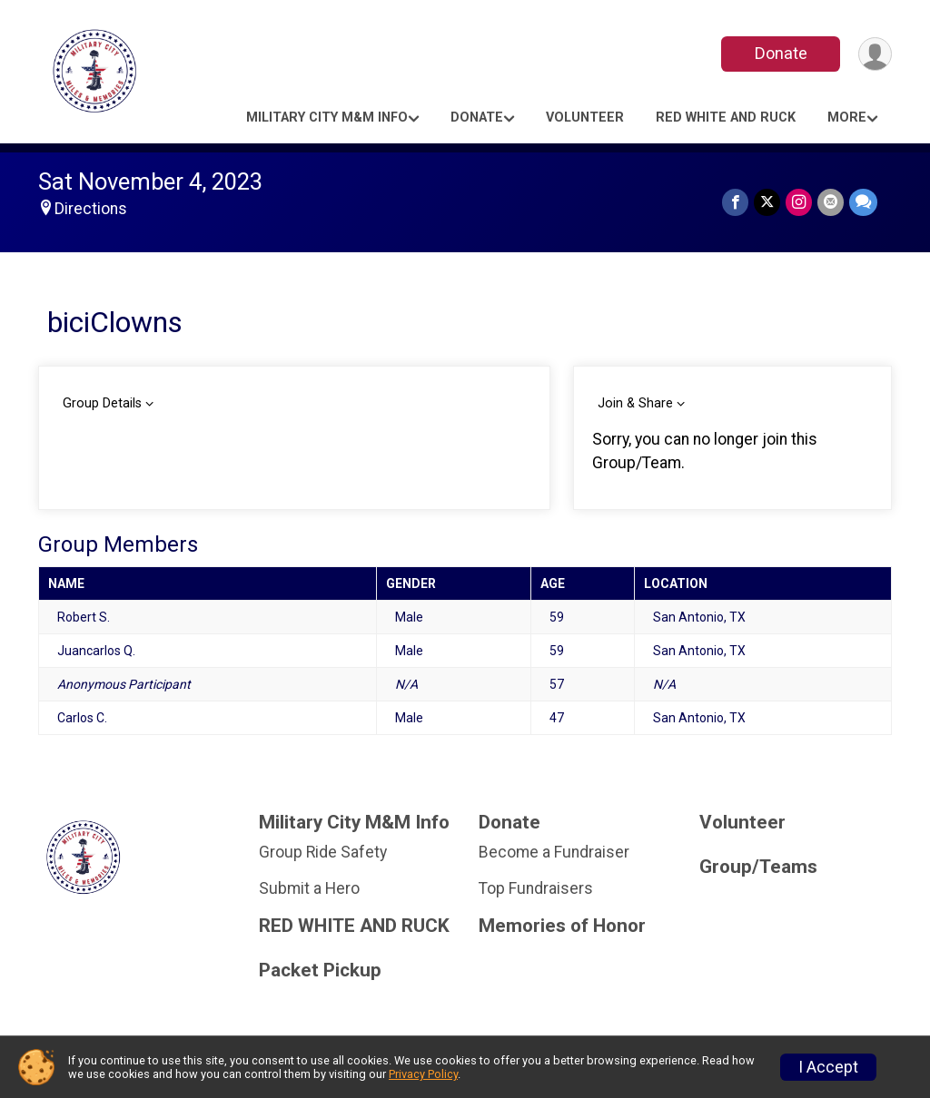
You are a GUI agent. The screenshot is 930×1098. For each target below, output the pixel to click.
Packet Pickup (320, 970)
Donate (781, 53)
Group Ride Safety (323, 852)
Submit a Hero (309, 888)
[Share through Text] (863, 202)
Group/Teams (758, 867)
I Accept (828, 1067)
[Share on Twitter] (767, 202)
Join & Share (635, 403)
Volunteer (585, 117)
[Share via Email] (830, 202)
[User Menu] (875, 54)
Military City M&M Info (327, 117)
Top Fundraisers (536, 888)
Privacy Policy (423, 1074)
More (846, 117)
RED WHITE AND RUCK (726, 117)
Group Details (102, 403)
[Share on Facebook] (735, 202)
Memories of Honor (562, 926)
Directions (90, 209)
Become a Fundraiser (554, 852)
